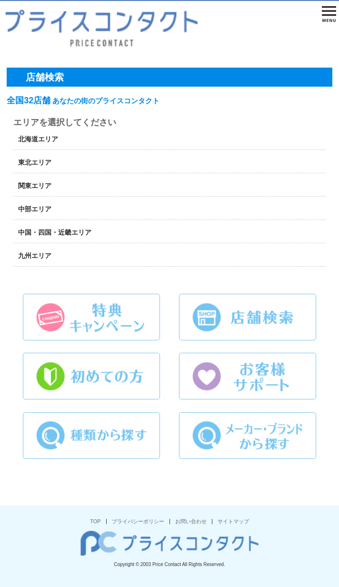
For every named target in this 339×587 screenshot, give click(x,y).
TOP (95, 521)
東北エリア (34, 162)
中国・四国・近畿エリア (54, 232)
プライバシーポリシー (138, 521)
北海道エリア (38, 139)
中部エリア (34, 209)
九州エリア (34, 255)
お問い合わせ (191, 521)
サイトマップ (233, 521)
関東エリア (34, 185)
